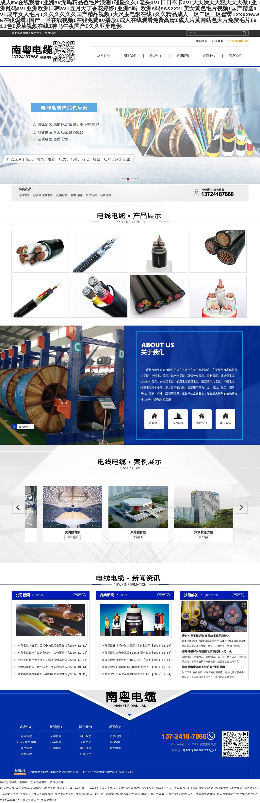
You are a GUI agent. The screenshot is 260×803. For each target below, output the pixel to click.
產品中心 (156, 56)
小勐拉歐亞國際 (39, 772)
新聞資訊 (182, 56)
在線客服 (217, 41)
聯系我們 (235, 56)
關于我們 (130, 56)
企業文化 (85, 742)
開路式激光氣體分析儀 (64, 772)
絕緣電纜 (105, 195)
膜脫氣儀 (111, 772)
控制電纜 (76, 195)
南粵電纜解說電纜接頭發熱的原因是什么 (207, 651)
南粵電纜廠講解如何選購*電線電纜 (203, 667)
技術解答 (55, 748)
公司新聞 (55, 736)
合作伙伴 (85, 754)
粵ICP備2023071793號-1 (199, 750)
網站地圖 (201, 41)
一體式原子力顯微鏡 (92, 772)
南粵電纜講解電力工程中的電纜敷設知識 (42, 645)
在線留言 (115, 742)
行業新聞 (55, 742)
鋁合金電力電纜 (43, 195)
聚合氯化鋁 (126, 772)
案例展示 (85, 748)
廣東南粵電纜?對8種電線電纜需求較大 (206, 635)
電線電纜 (24, 195)
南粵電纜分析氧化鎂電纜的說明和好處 (125, 674)
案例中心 (209, 56)
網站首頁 (103, 56)
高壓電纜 (61, 195)
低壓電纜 (91, 195)
